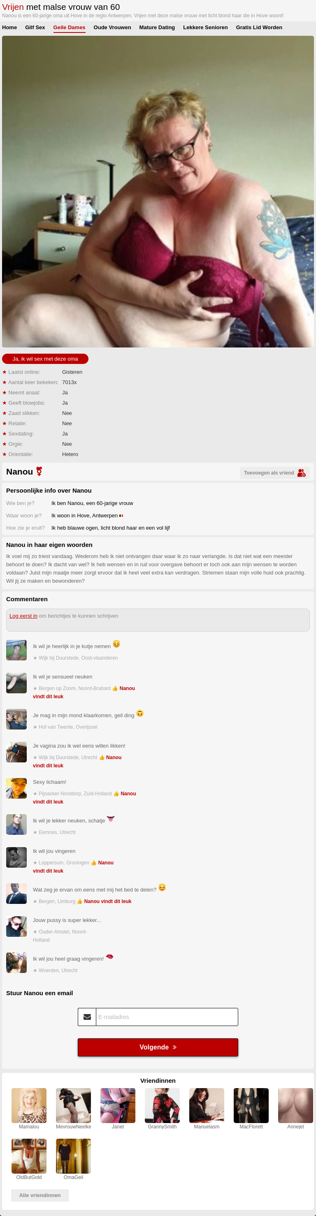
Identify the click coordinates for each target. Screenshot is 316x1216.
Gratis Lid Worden (259, 27)
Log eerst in (23, 616)
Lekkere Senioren (205, 27)
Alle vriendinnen (39, 1195)
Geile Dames (69, 27)
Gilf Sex (35, 27)
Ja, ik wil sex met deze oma (45, 359)
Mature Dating (157, 27)
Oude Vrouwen (112, 27)
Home (9, 27)
